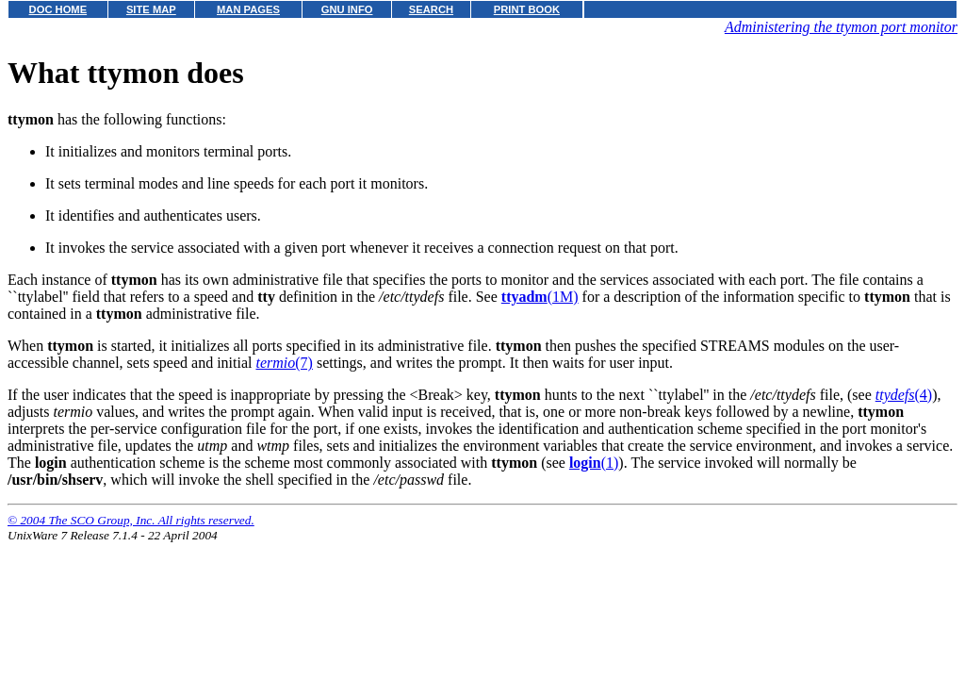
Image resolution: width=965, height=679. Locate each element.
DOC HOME (58, 9)
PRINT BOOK (527, 9)
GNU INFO (347, 9)
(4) (903, 395)
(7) (283, 363)
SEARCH (431, 9)
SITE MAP (151, 9)
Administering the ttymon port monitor (841, 27)
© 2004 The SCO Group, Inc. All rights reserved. (131, 520)
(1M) (540, 297)
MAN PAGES (248, 9)
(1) (593, 463)
